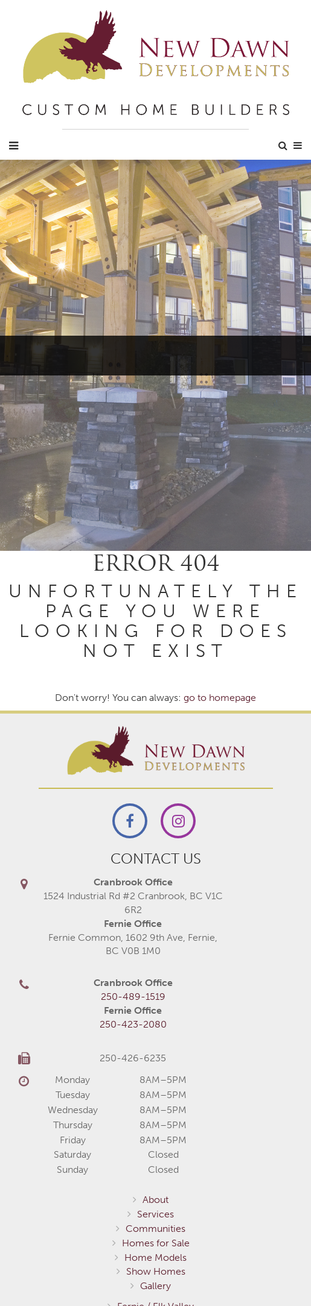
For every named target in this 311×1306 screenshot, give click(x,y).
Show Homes (155, 1271)
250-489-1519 (133, 996)
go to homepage (220, 697)
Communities (155, 1228)
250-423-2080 (133, 1024)
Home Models (155, 1257)
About (155, 1199)
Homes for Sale (156, 1243)
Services (155, 1214)
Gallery (155, 1286)
